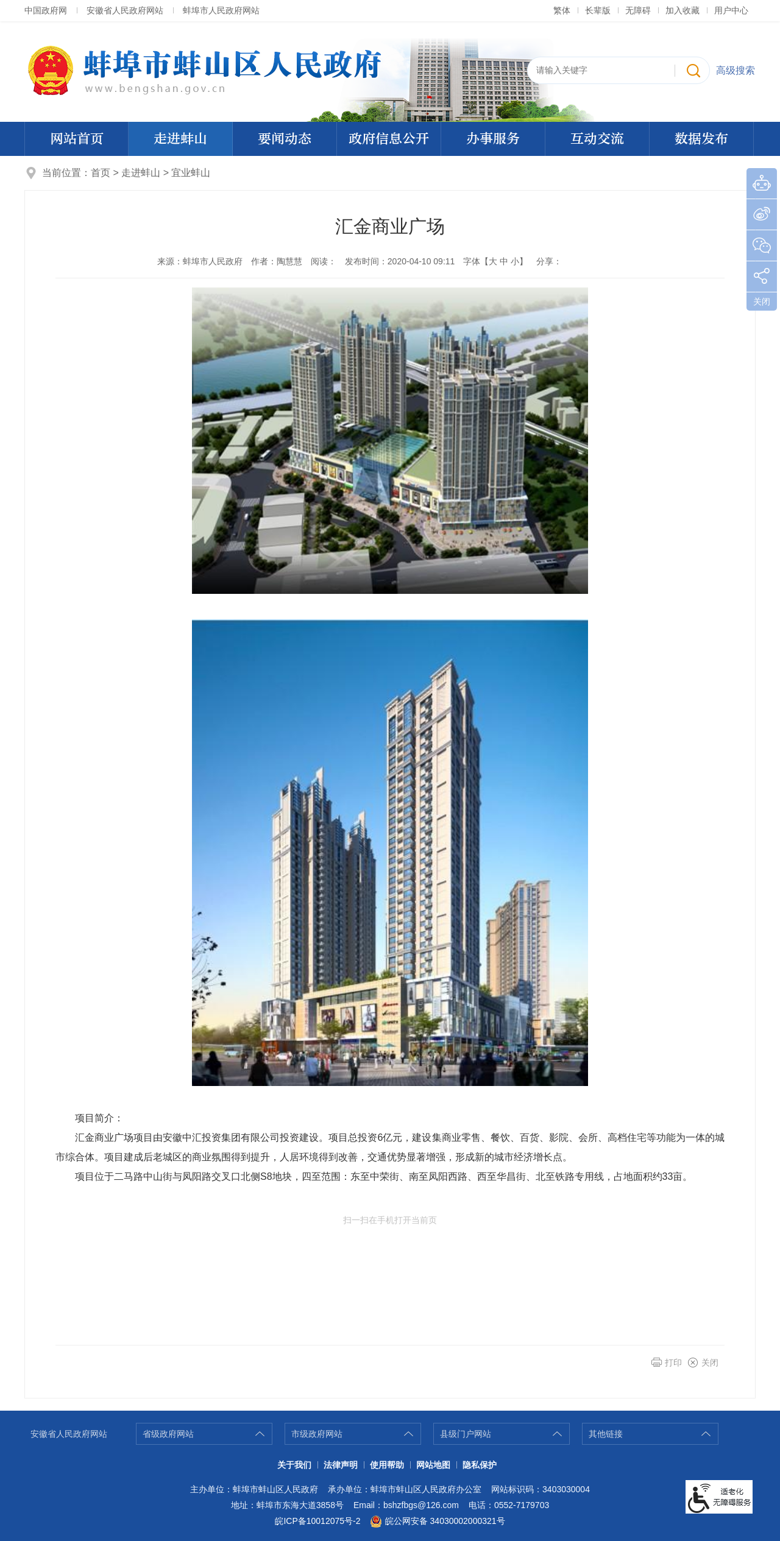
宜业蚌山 (190, 173)
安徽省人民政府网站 (125, 10)
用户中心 (731, 10)
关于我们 (294, 1465)
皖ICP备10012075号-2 (317, 1521)
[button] (598, 10)
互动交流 (597, 139)
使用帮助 (387, 1465)
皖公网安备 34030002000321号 (437, 1521)
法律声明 (341, 1465)
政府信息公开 (389, 139)
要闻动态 (284, 139)
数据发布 (701, 139)
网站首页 (77, 139)
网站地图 (433, 1465)
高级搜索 (735, 70)
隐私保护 (480, 1465)
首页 (100, 173)
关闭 (709, 1362)
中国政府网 (45, 10)
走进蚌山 (180, 139)
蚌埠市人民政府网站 (221, 10)
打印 (673, 1362)
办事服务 (493, 139)
